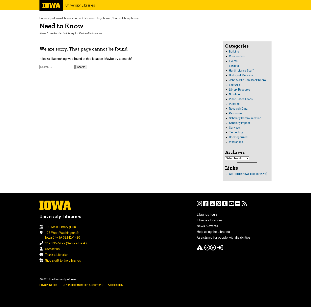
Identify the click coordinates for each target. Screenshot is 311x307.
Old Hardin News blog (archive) (248, 173)
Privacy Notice (48, 284)
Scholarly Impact (239, 122)
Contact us (52, 249)
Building (234, 51)
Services (234, 127)
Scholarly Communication (245, 118)
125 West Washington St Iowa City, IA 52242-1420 (62, 235)
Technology (236, 132)
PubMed (234, 103)
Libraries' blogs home (97, 18)
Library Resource (239, 89)
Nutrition (234, 94)
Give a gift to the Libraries (63, 260)
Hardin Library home (126, 18)
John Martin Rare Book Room (247, 80)
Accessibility (115, 284)
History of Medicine (241, 75)
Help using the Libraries (213, 232)
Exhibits (234, 65)
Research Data (238, 108)
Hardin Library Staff (241, 70)
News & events (207, 226)
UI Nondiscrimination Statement (83, 284)
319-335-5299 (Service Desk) (66, 243)
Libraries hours (207, 214)
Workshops (236, 141)
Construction (237, 56)
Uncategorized (238, 137)
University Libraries (80, 5)
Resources (235, 113)
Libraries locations (210, 220)
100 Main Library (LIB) (60, 227)
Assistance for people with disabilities (224, 237)
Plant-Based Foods (241, 99)
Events (233, 61)
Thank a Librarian (56, 255)
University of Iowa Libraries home (60, 18)
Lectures (234, 84)
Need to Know (61, 26)
